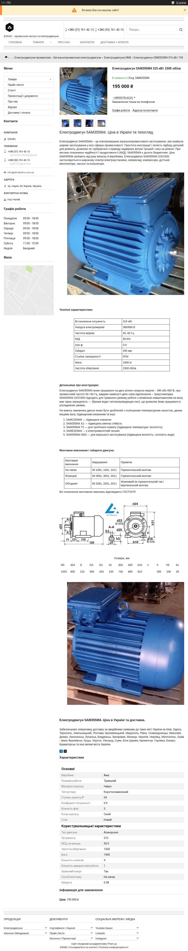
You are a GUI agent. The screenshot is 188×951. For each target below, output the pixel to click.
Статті (12, 90)
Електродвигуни (13, 928)
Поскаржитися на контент (83, 947)
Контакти (87, 42)
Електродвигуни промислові (33, 57)
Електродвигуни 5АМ (117, 57)
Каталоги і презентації (63, 938)
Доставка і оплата (115, 42)
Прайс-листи (16, 84)
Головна (15, 42)
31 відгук (181, 2)
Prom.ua (112, 944)
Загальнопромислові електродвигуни (77, 57)
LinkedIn (100, 933)
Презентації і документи (23, 95)
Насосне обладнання (16, 933)
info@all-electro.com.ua (20, 172)
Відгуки (12, 107)
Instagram (101, 938)
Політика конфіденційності (113, 947)
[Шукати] (180, 30)
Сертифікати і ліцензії (62, 928)
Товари (38, 42)
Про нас (64, 42)
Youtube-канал (104, 928)
